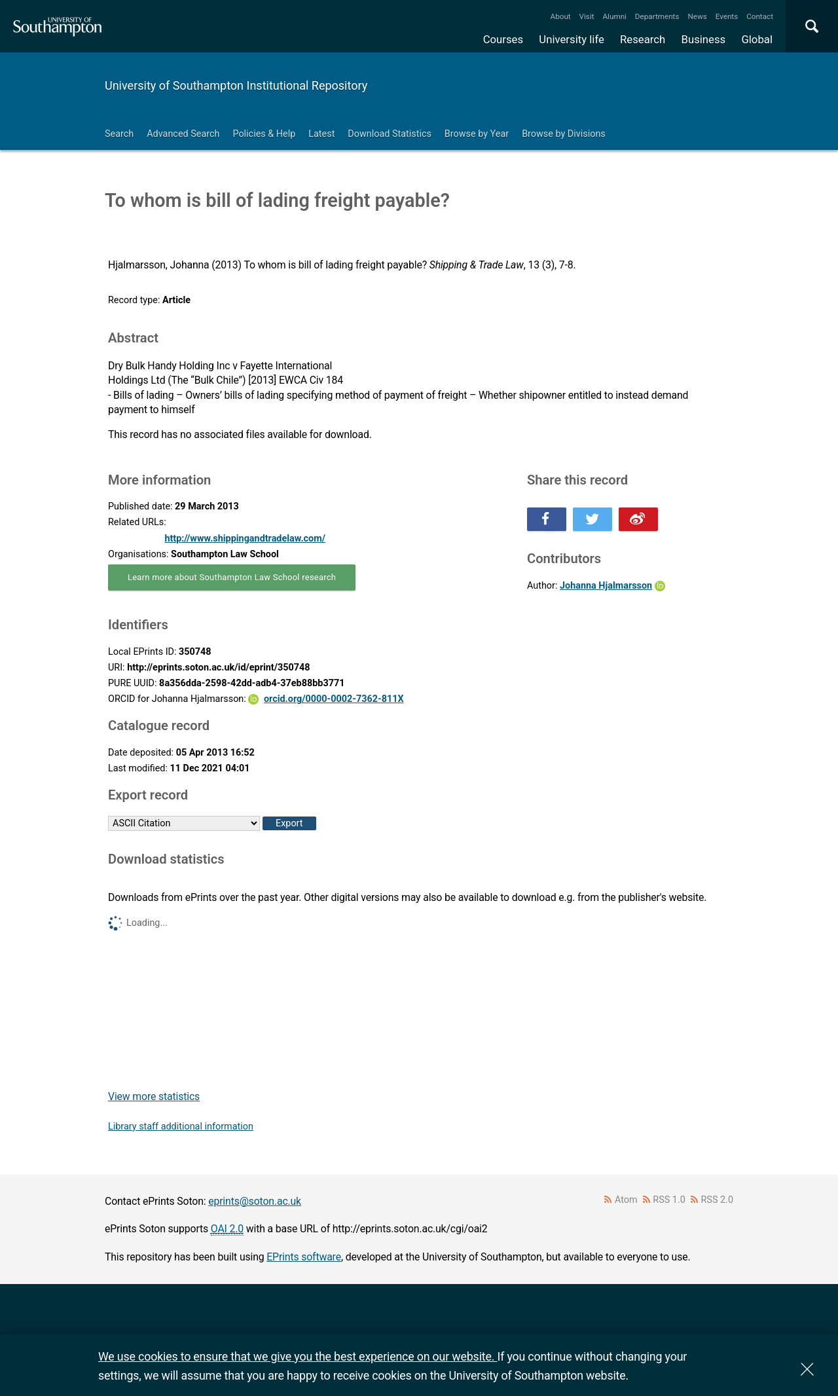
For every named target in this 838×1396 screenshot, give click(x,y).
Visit (586, 16)
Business (704, 39)
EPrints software (303, 1257)
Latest (321, 133)
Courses (503, 39)
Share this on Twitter (592, 519)
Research (642, 39)
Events (727, 16)
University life (571, 39)
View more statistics (154, 1096)
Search (119, 133)
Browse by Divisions (564, 133)
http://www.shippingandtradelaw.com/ (244, 538)
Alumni (614, 16)
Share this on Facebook (546, 519)
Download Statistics (389, 133)
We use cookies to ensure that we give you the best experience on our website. (297, 1356)
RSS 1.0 (669, 1199)
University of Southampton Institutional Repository (236, 85)
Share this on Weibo (638, 519)
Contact (759, 16)
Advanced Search (183, 133)
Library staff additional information (180, 1126)
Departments (657, 16)
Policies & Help (263, 133)
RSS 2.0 (717, 1199)
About (561, 16)
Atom (626, 1199)
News (696, 16)
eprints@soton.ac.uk (254, 1201)
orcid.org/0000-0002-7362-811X (334, 699)
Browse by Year (477, 133)
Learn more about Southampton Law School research (232, 577)
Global (757, 39)
